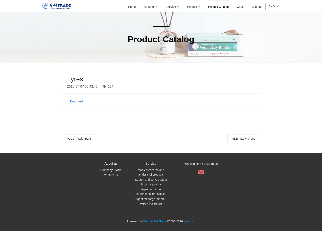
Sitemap (257, 6)
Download (76, 101)
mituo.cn (189, 221)
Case (240, 6)
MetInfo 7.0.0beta (154, 221)
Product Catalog (218, 6)
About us (151, 6)
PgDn (243, 138)
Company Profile (111, 170)
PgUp (79, 138)
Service (172, 6)
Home (132, 6)
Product (193, 6)
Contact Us (111, 175)
